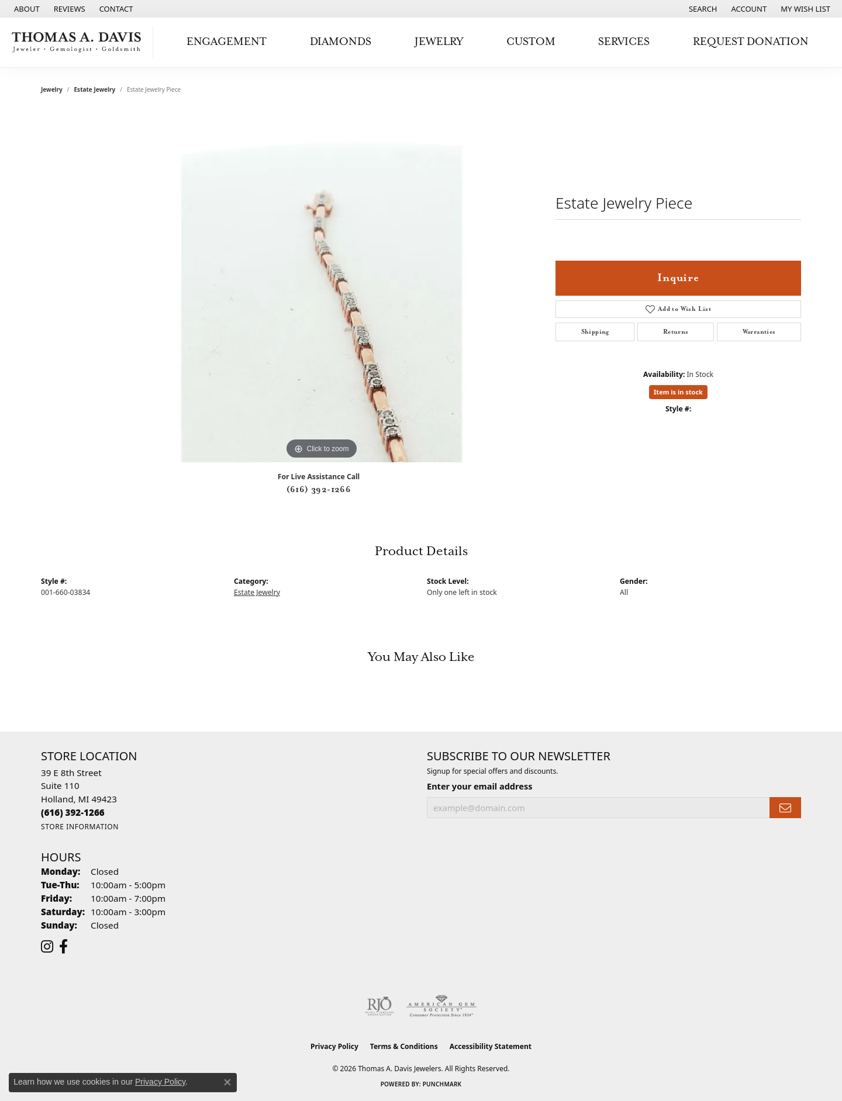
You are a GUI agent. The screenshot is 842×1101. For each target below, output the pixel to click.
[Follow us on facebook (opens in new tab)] (63, 947)
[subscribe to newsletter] (785, 808)
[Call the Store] (73, 812)
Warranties (759, 331)
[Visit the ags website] (442, 1006)
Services (624, 42)
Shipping (595, 331)
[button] (701, 9)
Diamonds (340, 42)
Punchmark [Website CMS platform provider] (442, 1084)
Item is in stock (678, 391)
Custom (530, 42)
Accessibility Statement (491, 1046)
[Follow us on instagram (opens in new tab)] (47, 947)
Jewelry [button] (439, 42)
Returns (676, 331)
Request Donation (751, 42)
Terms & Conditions (404, 1046)
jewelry (52, 89)
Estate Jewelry (95, 89)
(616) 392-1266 (319, 489)
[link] (26, 9)
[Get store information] (80, 827)
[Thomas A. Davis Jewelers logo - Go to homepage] (79, 42)
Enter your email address (479, 786)
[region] (321, 287)
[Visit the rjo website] (379, 1006)
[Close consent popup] (227, 1082)
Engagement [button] (227, 42)
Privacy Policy (334, 1046)
